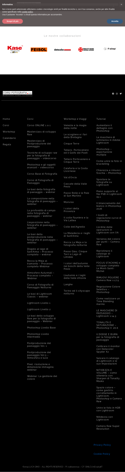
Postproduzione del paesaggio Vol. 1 (39, 344)
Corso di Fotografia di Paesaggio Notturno (40, 286)
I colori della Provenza (71, 210)
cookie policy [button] (27, 12)
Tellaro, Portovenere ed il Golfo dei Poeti (76, 151)
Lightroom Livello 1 (39, 303)
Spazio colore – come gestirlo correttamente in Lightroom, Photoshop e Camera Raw (109, 394)
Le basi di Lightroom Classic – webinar (39, 295)
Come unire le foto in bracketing (109, 162)
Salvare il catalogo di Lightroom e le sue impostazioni (107, 361)
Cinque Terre (71, 143)
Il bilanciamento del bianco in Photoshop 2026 (108, 206)
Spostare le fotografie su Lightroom (104, 182)
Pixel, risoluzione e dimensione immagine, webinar (40, 367)
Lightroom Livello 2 (39, 309)
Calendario (9, 138)
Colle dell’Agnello (74, 226)
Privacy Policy (102, 445)
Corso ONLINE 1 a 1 (39, 125)
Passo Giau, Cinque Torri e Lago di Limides (75, 254)
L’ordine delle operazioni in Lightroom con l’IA (107, 230)
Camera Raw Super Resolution (108, 427)
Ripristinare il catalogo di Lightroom (104, 254)
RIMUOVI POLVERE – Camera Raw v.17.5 (108, 279)
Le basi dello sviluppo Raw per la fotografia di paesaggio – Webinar (41, 318)
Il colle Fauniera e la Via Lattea (76, 219)
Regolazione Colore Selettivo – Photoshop (108, 289)
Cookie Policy (102, 454)
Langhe (68, 284)
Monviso (69, 202)
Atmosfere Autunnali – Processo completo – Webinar (40, 275)
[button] (121, 4)
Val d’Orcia (70, 177)
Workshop (9, 131)
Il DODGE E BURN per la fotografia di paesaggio (107, 337)
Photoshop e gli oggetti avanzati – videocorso (41, 166)
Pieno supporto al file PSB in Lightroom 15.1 (109, 194)
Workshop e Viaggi (75, 119)
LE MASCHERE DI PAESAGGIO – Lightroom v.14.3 (106, 313)
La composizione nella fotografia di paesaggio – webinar (42, 201)
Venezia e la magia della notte (75, 126)
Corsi (6, 125)
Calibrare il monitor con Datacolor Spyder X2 (108, 349)
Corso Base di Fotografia (42, 174)
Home (6, 119)
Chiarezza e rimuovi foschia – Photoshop (108, 171)
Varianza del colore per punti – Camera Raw (108, 242)
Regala (7, 144)
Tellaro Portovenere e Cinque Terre (77, 160)
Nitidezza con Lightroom (104, 418)
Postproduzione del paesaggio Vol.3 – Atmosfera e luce (39, 355)
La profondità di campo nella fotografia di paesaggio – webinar (41, 213)
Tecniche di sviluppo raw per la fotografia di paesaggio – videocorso (42, 155)
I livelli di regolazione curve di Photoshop (109, 218)
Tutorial (101, 119)
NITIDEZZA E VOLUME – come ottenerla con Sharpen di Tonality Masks (108, 375)
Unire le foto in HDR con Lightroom (108, 409)
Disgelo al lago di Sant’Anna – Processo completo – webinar (40, 252)
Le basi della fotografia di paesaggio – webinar (41, 190)
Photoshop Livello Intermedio (38, 335)
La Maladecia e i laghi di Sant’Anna (77, 234)
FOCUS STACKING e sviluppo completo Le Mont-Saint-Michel (108, 266)
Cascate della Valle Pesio (75, 185)
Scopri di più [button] (12, 21)
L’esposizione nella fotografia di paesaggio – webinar (42, 225)
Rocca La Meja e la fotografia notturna (75, 243)
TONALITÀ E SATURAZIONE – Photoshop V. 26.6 (107, 325)
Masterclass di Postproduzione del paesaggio (39, 144)
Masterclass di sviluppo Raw (41, 133)
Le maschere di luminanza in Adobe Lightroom (108, 140)
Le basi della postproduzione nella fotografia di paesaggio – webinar (42, 238)
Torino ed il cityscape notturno (77, 292)
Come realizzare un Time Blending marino (108, 301)
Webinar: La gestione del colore (42, 377)
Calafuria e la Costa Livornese (76, 169)
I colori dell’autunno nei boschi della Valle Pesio (77, 266)
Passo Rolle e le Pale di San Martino (76, 194)
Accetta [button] (114, 21)
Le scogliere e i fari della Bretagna (75, 136)
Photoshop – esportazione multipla (104, 152)
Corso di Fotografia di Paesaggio (40, 181)
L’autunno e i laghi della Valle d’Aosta (75, 276)
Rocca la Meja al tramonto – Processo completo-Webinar (40, 264)
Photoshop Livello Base (41, 327)
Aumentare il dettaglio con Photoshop (104, 128)
